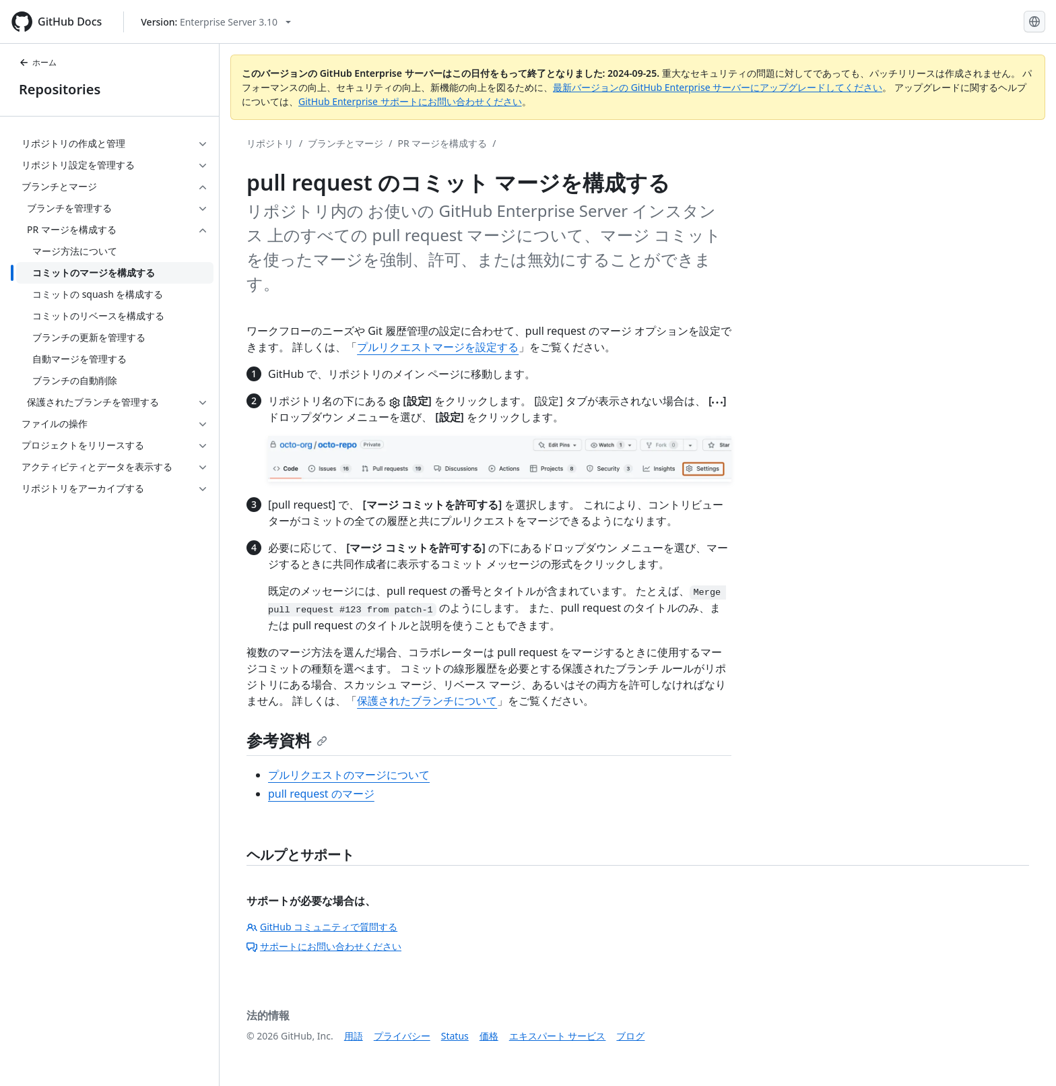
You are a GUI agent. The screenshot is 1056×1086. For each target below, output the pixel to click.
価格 (489, 1035)
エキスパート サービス (557, 1035)
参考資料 (286, 740)
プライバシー (402, 1035)
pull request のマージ (321, 793)
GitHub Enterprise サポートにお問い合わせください (410, 101)
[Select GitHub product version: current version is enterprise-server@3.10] (216, 21)
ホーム (38, 62)
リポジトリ (270, 143)
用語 (353, 1035)
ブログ (630, 1035)
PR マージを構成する (442, 143)
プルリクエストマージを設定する (438, 347)
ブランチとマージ (345, 143)
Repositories (59, 89)
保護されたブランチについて (427, 700)
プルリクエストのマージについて (349, 774)
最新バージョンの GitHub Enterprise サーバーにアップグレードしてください (717, 87)
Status (455, 1035)
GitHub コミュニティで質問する (321, 926)
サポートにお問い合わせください (323, 946)
